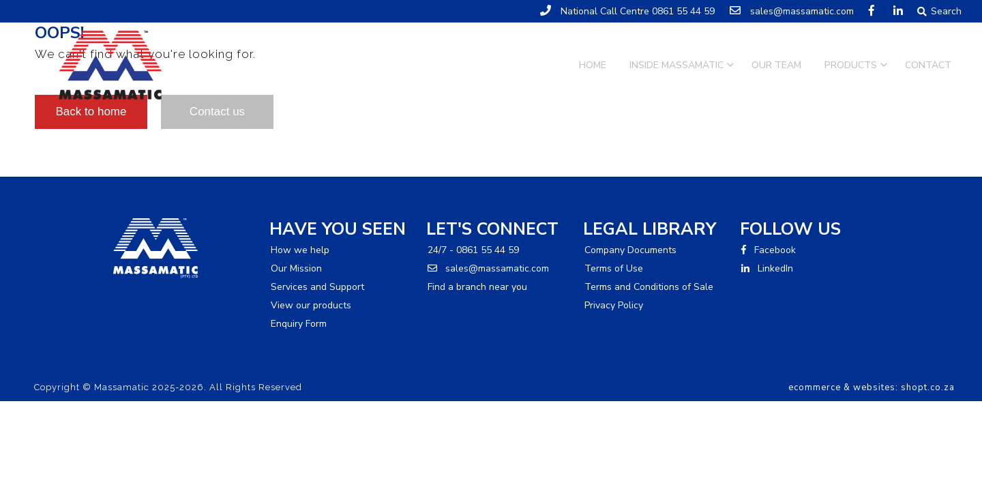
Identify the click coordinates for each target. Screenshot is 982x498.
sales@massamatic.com (488, 268)
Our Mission (296, 268)
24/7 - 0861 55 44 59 (473, 250)
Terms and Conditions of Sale (648, 286)
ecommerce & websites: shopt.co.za (871, 387)
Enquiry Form (299, 323)
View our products (311, 305)
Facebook (768, 250)
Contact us (217, 111)
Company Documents (630, 250)
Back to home (91, 111)
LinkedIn (767, 268)
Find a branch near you (477, 286)
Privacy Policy (613, 305)
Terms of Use (613, 268)
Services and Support (317, 286)
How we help (300, 250)
